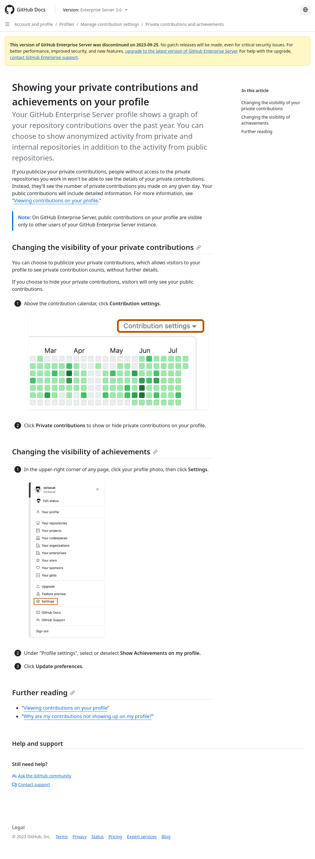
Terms (62, 836)
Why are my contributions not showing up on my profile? (88, 716)
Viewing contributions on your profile (56, 200)
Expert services (142, 836)
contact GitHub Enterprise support (44, 57)
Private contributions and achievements (184, 24)
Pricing (115, 836)
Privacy (80, 836)
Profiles (66, 24)
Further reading (43, 692)
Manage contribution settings (110, 24)
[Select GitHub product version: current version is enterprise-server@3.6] (95, 9)
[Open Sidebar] (7, 24)
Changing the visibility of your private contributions (106, 247)
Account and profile (33, 24)
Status (97, 836)
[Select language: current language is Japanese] (305, 9)
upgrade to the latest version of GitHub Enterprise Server (181, 51)
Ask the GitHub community (41, 776)
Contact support (31, 784)
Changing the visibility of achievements (85, 451)
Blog (166, 836)
